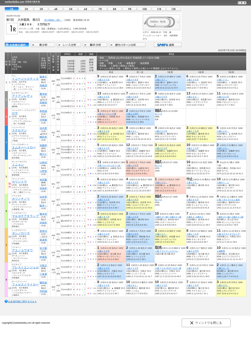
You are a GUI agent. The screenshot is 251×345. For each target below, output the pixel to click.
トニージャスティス (25, 78)
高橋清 (43, 85)
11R (159, 9)
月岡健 (43, 119)
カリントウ (19, 181)
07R (100, 9)
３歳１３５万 (103, 251)
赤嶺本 (43, 188)
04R (56, 9)
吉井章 (43, 196)
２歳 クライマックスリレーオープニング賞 (174, 251)
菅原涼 (43, 231)
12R (173, 9)
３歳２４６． (223, 131)
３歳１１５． (161, 182)
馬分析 (43, 45)
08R (115, 9)
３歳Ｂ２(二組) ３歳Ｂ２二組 (230, 217)
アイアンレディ (22, 95)
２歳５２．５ (223, 268)
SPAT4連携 (167, 45)
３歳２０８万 (132, 79)
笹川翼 (43, 248)
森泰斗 (43, 76)
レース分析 (69, 45)
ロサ (15, 113)
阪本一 (43, 205)
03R (41, 9)
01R (12, 9)
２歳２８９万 (192, 268)
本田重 (43, 179)
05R (70, 9)
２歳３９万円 (192, 251)
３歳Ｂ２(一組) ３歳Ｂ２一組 (168, 217)
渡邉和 (43, 239)
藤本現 (43, 214)
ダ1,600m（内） (53, 20)
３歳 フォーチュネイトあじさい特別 (114, 165)
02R (26, 9)
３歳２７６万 (192, 285)
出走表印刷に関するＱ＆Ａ (22, 301)
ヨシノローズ (21, 233)
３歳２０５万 (161, 97)
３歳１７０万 (192, 131)
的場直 (43, 257)
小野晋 (43, 171)
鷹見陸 (43, 94)
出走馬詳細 (17, 45)
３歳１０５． (223, 148)
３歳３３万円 (132, 114)
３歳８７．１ (223, 182)
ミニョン (18, 164)
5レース (158, 165)
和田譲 (43, 111)
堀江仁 (43, 154)
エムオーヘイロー (24, 147)
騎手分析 (95, 45)
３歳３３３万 (132, 182)
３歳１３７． (161, 79)
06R (85, 9)
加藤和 (43, 145)
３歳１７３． (223, 79)
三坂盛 (43, 274)
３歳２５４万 (103, 79)
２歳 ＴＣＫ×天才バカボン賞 (168, 268)
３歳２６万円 (132, 251)
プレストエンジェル (25, 267)
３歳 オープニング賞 (106, 114)
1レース (158, 114)
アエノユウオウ (22, 250)
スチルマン (19, 130)
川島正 (43, 265)
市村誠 (43, 291)
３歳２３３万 (132, 268)
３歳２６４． (192, 97)
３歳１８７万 (103, 217)
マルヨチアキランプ (25, 216)
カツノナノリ (21, 198)
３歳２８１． (132, 131)
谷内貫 (43, 128)
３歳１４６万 (192, 79)
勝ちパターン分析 (127, 45)
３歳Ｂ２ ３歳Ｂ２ (194, 217)
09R (129, 9)
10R (144, 9)
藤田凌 (43, 282)
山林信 (43, 162)
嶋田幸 (43, 137)
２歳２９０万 (192, 199)
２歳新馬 (221, 251)
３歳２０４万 (223, 97)
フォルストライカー (25, 284)
